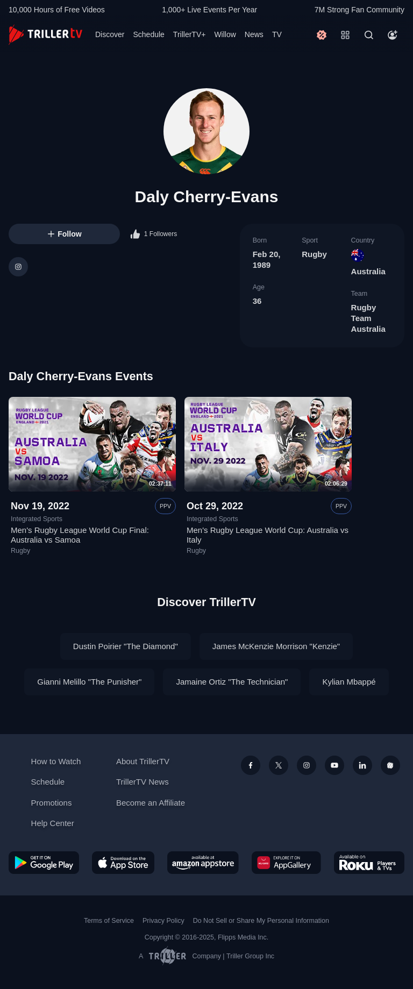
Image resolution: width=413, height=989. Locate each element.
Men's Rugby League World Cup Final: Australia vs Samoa (80, 534)
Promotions (51, 802)
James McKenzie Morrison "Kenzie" (276, 646)
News (254, 34)
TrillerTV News (142, 781)
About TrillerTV (142, 761)
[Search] (369, 35)
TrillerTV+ (189, 34)
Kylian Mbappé (348, 681)
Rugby (314, 254)
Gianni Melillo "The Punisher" (89, 681)
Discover (109, 34)
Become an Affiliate (150, 802)
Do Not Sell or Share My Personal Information (261, 920)
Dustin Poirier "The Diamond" (125, 646)
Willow (225, 34)
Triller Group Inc (250, 956)
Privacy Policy (163, 920)
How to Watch (56, 761)
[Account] (392, 35)
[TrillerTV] (45, 35)
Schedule (148, 34)
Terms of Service (109, 920)
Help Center (52, 823)
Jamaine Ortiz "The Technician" (232, 681)
